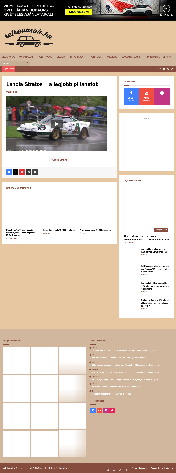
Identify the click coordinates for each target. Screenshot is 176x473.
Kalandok (112, 57)
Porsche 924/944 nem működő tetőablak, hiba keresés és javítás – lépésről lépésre (21, 232)
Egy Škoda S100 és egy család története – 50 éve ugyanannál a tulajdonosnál (155, 286)
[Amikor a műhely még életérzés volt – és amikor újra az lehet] (16, 444)
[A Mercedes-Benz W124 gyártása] (44, 444)
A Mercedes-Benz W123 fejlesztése (95, 230)
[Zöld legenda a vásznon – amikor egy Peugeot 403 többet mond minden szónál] (131, 272)
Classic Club (8, 57)
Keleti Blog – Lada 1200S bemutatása (59, 230)
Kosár (167, 57)
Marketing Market (63, 468)
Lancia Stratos (60, 159)
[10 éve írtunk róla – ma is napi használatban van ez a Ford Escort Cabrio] (147, 210)
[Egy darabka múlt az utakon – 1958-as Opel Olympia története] (131, 255)
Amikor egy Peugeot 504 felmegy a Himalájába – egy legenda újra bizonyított (155, 303)
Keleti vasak (45, 57)
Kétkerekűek (76, 57)
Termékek (153, 57)
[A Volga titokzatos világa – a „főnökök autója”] (16, 416)
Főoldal (135, 468)
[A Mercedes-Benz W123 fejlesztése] (96, 211)
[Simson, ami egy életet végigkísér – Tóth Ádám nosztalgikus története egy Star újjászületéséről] (72, 416)
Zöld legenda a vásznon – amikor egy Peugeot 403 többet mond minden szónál (155, 269)
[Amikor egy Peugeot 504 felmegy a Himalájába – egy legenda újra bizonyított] (131, 306)
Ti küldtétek (95, 57)
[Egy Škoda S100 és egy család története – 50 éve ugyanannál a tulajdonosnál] (131, 289)
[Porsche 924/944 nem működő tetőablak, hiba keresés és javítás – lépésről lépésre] (22, 211)
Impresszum (144, 468)
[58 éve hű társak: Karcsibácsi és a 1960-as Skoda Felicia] (72, 388)
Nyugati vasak (26, 57)
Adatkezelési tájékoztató (160, 468)
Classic (61, 57)
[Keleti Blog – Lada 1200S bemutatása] (59, 211)
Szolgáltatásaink (131, 57)
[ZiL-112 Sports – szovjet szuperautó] (72, 444)
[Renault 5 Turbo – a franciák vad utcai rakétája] (44, 416)
